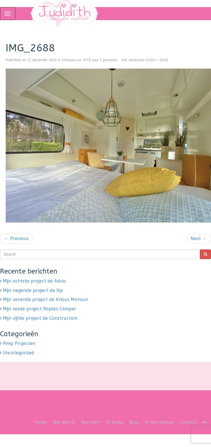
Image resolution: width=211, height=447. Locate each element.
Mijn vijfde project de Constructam (40, 318)
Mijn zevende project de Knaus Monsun (45, 299)
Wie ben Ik (64, 422)
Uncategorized (18, 352)
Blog (134, 422)
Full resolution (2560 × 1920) (145, 60)
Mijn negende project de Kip (33, 290)
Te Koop (114, 422)
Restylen (90, 422)
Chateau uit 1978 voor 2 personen (89, 60)
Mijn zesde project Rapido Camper (39, 309)
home (41, 422)
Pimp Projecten (19, 343)
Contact (188, 422)
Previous (16, 238)
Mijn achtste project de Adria (34, 281)
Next (199, 238)
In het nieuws (159, 422)
